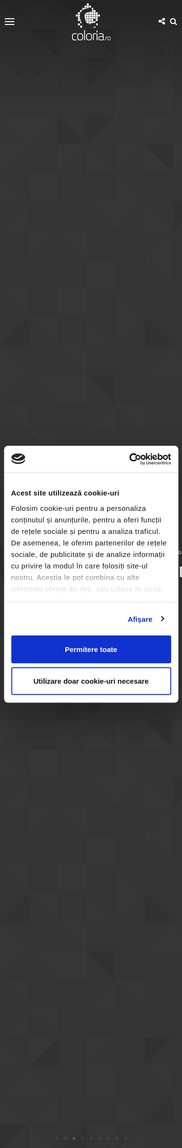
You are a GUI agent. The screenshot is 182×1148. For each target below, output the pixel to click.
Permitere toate (91, 649)
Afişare (140, 619)
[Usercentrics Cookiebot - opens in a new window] (130, 459)
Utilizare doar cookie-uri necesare (90, 681)
